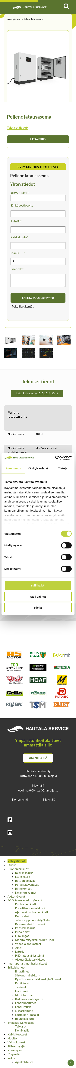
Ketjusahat (22, 918)
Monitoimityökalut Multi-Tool (34, 942)
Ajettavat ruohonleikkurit (31, 914)
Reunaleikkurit (24, 1021)
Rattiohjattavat (25, 883)
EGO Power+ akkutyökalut (25, 902)
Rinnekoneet (23, 890)
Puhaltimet (22, 934)
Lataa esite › (38, 139)
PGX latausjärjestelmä (29, 957)
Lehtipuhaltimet (25, 1005)
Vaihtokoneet (16, 1044)
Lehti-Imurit (23, 1009)
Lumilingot (22, 938)
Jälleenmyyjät (16, 1048)
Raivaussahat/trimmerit (30, 926)
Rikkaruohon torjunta (29, 1001)
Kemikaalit (22, 1032)
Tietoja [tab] (62, 468)
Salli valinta (38, 596)
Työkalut (20, 1028)
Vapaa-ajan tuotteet (28, 946)
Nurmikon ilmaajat (27, 1017)
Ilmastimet (22, 973)
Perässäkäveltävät (27, 887)
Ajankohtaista (24, 1064)
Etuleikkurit (22, 879)
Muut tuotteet (24, 997)
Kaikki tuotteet (17, 1036)
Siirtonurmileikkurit (27, 977)
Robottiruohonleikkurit (30, 910)
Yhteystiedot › (17, 863)
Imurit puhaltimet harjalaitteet (27, 965)
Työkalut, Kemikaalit (21, 1025)
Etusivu (12, 867)
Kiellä (38, 607)
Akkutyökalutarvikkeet (30, 961)
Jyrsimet (20, 989)
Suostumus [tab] (13, 468)
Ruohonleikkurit (18, 871)
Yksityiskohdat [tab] (38, 468)
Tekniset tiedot (17, 127)
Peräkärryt (22, 985)
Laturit (19, 953)
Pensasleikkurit (25, 930)
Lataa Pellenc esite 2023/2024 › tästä (37, 395)
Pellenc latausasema (33, 19)
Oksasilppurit (24, 1013)
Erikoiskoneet (16, 969)
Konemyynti (16, 1052)
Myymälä (14, 1056)
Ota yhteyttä (38, 760)
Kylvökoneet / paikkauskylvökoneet (38, 981)
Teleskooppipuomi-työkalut (33, 922)
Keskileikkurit (24, 875)
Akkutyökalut (14, 19)
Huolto (12, 1040)
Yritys (11, 1060)
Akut (18, 950)
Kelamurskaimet (25, 894)
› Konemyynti (19, 801)
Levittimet (21, 993)
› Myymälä (48, 801)
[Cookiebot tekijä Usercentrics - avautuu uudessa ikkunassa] (55, 457)
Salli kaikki (38, 585)
